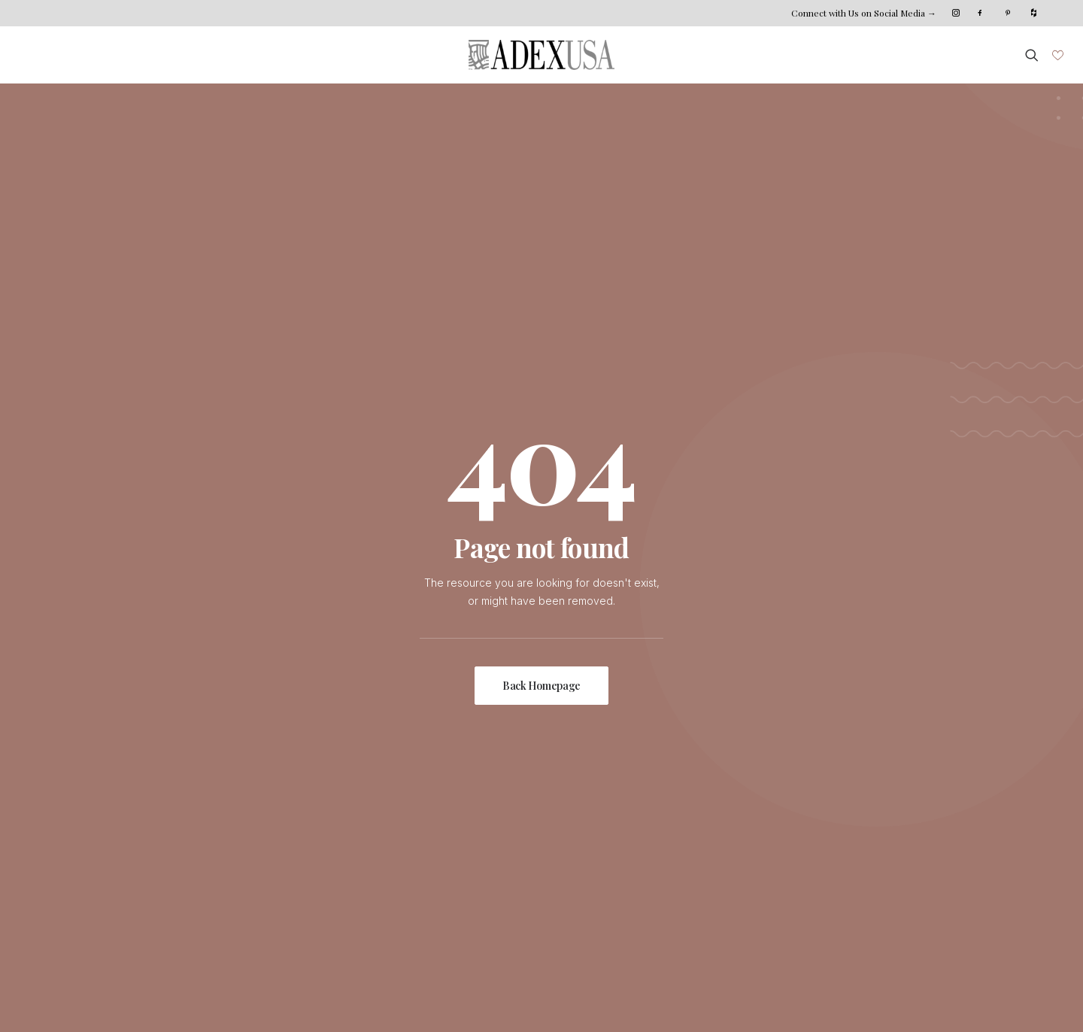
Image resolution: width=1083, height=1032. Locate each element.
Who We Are (294, 815)
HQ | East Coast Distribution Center (787, 815)
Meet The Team (302, 833)
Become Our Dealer (750, 870)
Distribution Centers (457, 870)
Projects (137, 870)
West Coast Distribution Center (776, 851)
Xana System (157, 998)
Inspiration (142, 851)
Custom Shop (442, 815)
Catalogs (431, 888)
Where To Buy (445, 851)
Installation (434, 833)
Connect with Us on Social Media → (863, 13)
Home (132, 815)
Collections (144, 833)
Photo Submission (161, 888)
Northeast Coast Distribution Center (788, 833)
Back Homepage (541, 441)
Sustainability (295, 851)
